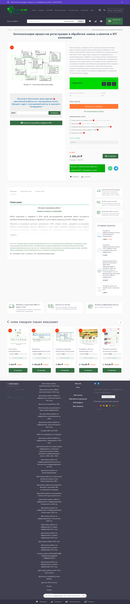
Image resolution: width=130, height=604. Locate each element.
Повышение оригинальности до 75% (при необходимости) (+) (91, 126)
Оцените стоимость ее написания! (49, 211)
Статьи (49, 590)
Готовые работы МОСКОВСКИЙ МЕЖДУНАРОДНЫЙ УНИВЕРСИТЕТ (49, 556)
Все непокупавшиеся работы (94, 111)
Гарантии (41, 10)
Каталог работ (13, 21)
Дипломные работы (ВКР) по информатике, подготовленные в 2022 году (49, 425)
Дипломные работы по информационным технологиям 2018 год (49, 518)
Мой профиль (78, 402)
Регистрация (117, 10)
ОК (83, 595)
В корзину (110, 156)
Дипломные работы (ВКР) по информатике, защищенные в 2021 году (49, 440)
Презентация (75, 123)
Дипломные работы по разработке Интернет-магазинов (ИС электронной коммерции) (49, 487)
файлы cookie (58, 595)
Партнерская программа (78, 399)
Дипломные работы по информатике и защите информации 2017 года (49, 527)
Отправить (54, 113)
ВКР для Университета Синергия (49, 434)
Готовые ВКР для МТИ (49, 430)
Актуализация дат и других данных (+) (84, 129)
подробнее (13, 234)
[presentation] (115, 322)
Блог (78, 387)
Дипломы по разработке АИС (49, 404)
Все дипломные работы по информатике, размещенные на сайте (69, 243)
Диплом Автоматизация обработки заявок (21, 245)
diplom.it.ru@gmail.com (16, 397)
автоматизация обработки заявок (45, 253)
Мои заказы (78, 395)
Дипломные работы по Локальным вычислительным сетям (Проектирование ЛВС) (49, 479)
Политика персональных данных (106, 401)
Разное (49, 586)
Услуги (34, 10)
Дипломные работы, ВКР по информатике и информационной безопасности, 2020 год (49, 502)
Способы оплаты (73, 10)
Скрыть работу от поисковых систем (82, 120)
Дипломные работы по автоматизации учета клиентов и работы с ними (60, 248)
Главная (9, 29)
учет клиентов (16, 253)
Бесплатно (49, 593)
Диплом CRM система (49, 582)
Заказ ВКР (49, 10)
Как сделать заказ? (60, 10)
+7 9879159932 (13, 384)
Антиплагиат (85, 10)
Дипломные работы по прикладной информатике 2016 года (72, 29)
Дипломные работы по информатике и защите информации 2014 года (49, 547)
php (11, 253)
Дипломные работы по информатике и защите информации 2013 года (49, 564)
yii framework (29, 253)
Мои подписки (78, 406)
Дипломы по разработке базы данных (53, 250)
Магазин (78, 383)
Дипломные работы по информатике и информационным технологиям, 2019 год (49, 510)
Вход (110, 10)
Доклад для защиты (77, 133)
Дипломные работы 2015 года (49, 541)
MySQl (23, 253)
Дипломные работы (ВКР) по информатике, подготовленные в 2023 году (49, 398)
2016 (35, 253)
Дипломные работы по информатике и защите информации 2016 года (33, 29)
